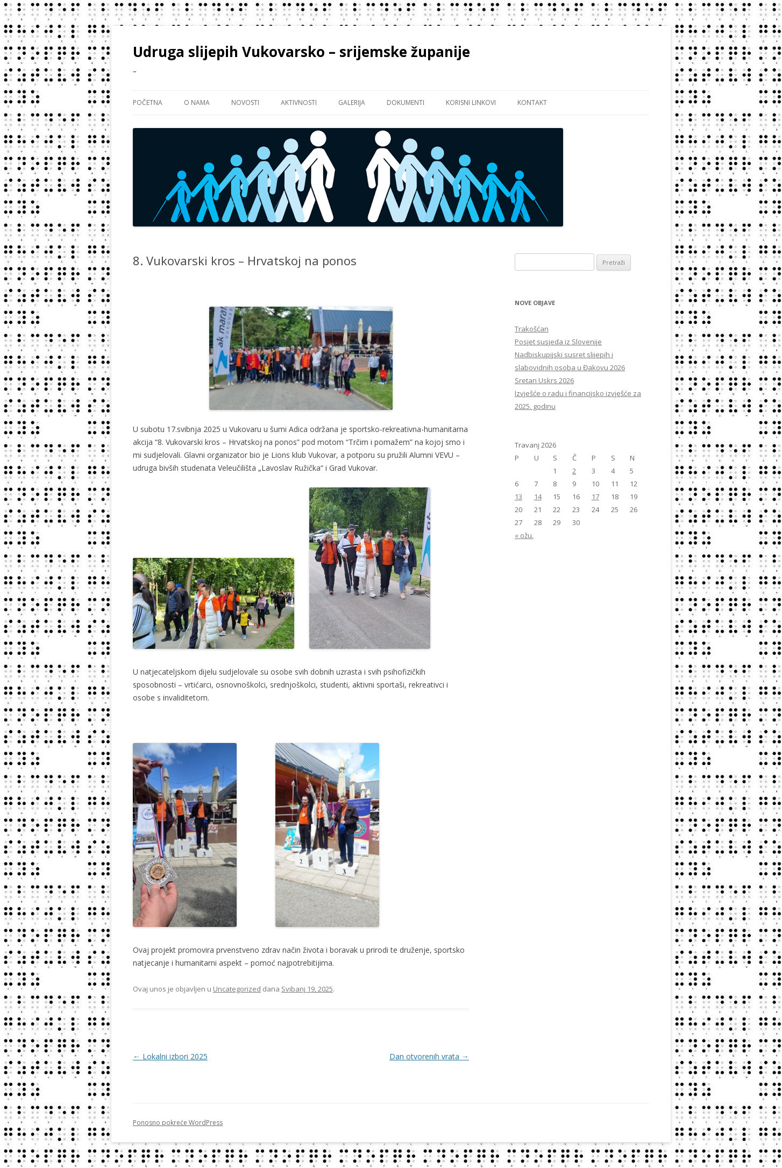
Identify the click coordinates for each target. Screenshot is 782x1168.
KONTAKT (532, 102)
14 (538, 496)
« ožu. (524, 535)
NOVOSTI (245, 102)
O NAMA (197, 102)
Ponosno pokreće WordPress (178, 1122)
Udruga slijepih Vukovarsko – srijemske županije (301, 51)
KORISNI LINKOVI (471, 102)
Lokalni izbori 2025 (170, 1056)
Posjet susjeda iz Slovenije (558, 341)
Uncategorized (237, 989)
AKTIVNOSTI (299, 102)
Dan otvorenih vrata (429, 1056)
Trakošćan (532, 329)
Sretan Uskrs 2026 (544, 380)
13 (518, 496)
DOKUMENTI (405, 102)
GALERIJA (351, 102)
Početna (147, 102)
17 (595, 496)
